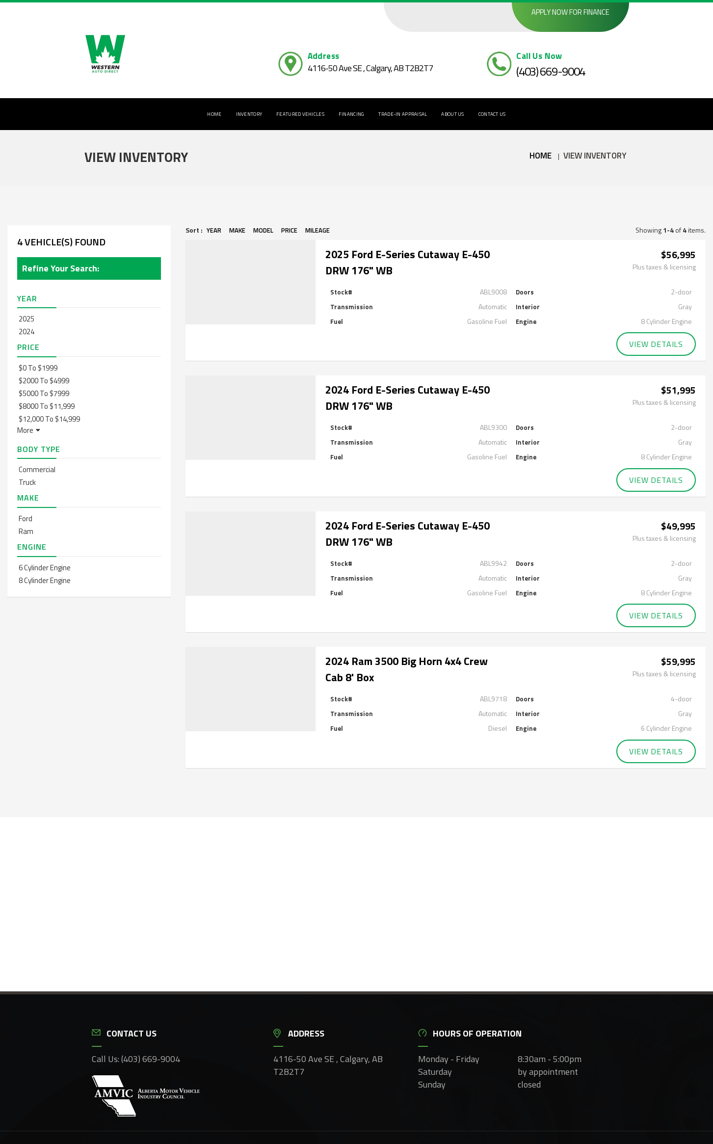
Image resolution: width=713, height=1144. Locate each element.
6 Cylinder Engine (45, 567)
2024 (26, 331)
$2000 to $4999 (44, 380)
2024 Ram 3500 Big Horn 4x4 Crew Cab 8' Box (406, 665)
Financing (352, 114)
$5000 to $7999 (44, 393)
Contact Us (492, 114)
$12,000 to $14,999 (49, 419)
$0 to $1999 (38, 367)
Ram (26, 531)
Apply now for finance (570, 12)
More (28, 430)
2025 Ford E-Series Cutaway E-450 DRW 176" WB (407, 262)
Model (263, 230)
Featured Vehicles (300, 114)
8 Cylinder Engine (45, 580)
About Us (452, 114)
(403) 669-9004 (550, 71)
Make (237, 230)
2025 (26, 318)
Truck (27, 482)
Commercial (37, 469)
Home (214, 114)
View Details (656, 343)
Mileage (317, 230)
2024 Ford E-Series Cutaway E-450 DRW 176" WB (407, 396)
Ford (25, 518)
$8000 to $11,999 (47, 406)
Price (289, 230)
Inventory (249, 114)
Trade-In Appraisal (402, 114)
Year (214, 230)
